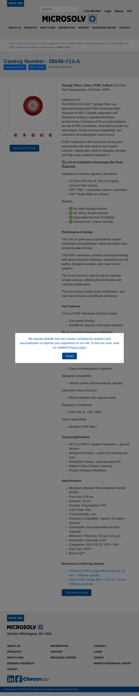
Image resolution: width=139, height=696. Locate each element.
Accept (69, 356)
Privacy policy (78, 347)
